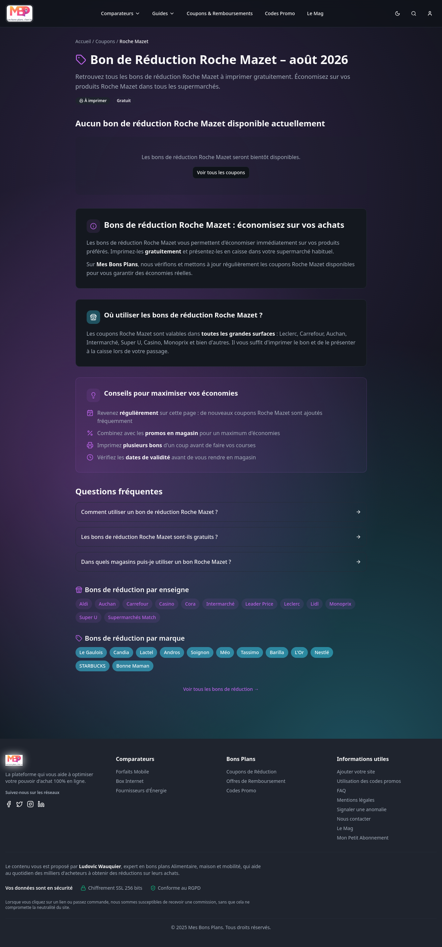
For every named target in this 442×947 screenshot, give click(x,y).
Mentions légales (356, 800)
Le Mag (315, 13)
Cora (190, 604)
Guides (163, 13)
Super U (88, 617)
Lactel (146, 652)
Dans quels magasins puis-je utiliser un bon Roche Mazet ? (221, 562)
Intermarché (220, 604)
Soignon (200, 652)
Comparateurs (120, 13)
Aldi (84, 604)
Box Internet (130, 781)
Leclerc (292, 604)
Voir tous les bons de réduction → (221, 689)
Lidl (315, 604)
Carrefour (137, 604)
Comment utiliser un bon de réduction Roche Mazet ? (221, 512)
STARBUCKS (93, 666)
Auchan (107, 604)
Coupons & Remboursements (220, 13)
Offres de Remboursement (256, 781)
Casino (166, 604)
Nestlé (322, 652)
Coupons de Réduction (252, 771)
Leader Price (259, 604)
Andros (172, 652)
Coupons (105, 41)
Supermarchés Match (132, 617)
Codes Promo (280, 13)
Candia (121, 652)
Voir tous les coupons (221, 172)
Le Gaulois (91, 652)
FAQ (341, 790)
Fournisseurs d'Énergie (141, 790)
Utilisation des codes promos (369, 781)
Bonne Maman (132, 666)
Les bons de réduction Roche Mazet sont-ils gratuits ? (221, 537)
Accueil (83, 41)
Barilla (277, 652)
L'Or (299, 652)
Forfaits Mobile (132, 771)
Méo (225, 652)
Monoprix (340, 604)
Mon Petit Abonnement (362, 837)
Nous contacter (354, 819)
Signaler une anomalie (361, 809)
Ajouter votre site (356, 771)
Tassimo (250, 652)
